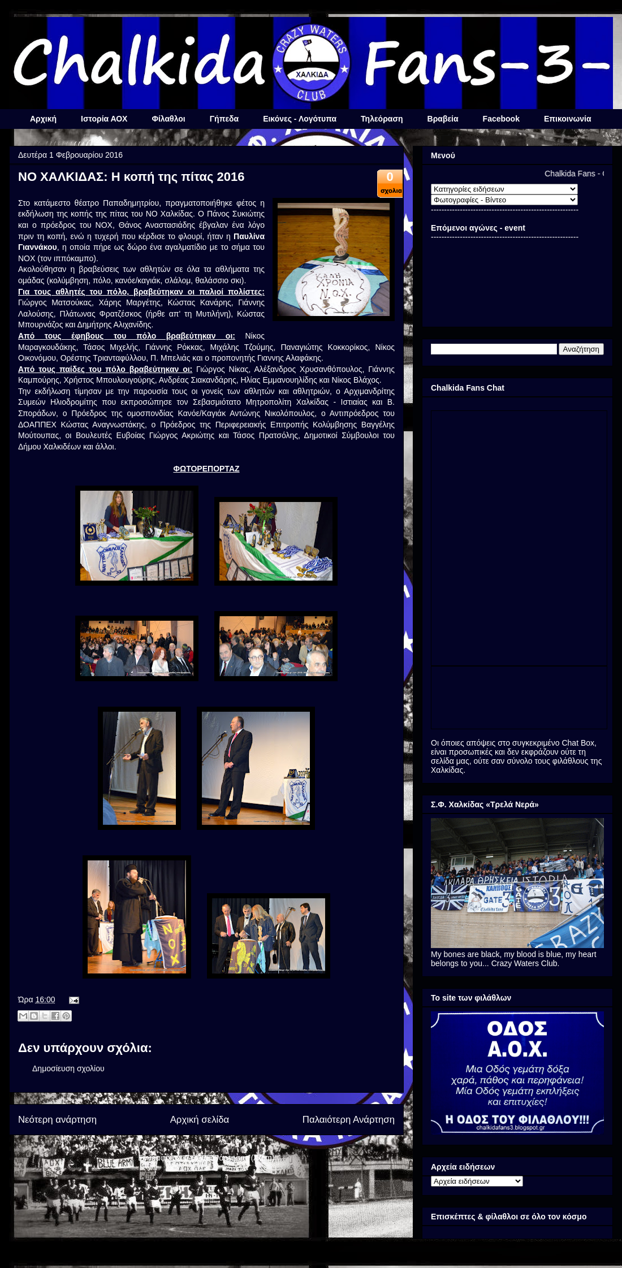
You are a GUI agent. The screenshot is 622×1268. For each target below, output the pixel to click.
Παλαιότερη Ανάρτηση (349, 1119)
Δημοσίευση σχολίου (68, 1068)
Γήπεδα (224, 118)
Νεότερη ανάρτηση (57, 1119)
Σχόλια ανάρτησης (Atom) (230, 1157)
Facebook (501, 118)
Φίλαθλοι (168, 118)
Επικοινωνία (567, 118)
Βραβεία (443, 118)
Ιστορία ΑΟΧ (104, 118)
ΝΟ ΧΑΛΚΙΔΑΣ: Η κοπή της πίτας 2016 (131, 177)
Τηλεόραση (382, 118)
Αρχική (43, 118)
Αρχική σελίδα (200, 1119)
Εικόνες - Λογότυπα (299, 118)
